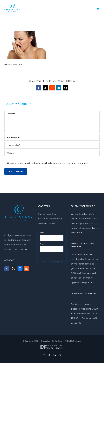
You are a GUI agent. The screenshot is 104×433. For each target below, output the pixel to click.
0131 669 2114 (19, 249)
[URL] (52, 153)
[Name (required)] (52, 137)
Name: (42, 233)
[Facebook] (6, 268)
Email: (42, 244)
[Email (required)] (52, 145)
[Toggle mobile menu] (98, 9)
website (90, 273)
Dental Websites (52, 345)
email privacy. (58, 261)
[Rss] (26, 268)
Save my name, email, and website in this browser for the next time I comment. (47, 163)
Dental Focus (55, 348)
